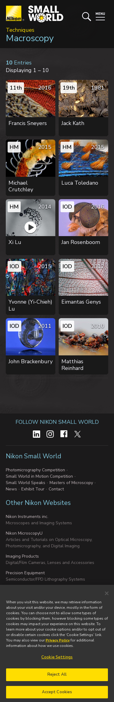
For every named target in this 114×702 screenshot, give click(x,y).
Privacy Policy (58, 642)
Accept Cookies (57, 694)
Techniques (20, 30)
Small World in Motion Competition (39, 476)
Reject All (57, 676)
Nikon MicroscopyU (24, 533)
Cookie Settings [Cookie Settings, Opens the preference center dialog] (57, 659)
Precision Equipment (25, 573)
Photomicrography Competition (35, 470)
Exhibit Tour (32, 489)
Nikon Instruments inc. (27, 516)
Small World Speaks (25, 483)
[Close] (106, 595)
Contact (56, 489)
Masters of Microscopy (71, 483)
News (11, 489)
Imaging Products (22, 556)
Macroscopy (30, 38)
